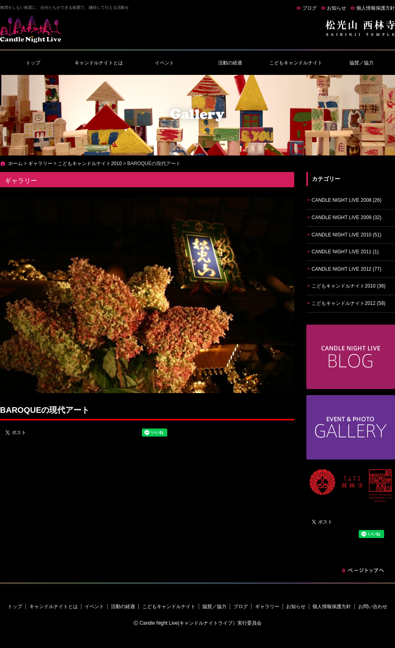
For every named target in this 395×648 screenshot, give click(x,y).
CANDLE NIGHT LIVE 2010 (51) (346, 235)
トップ (33, 63)
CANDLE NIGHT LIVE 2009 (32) (346, 217)
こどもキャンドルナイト (295, 63)
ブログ (309, 8)
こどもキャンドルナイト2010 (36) (348, 286)
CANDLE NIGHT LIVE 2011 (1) (345, 252)
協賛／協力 (361, 63)
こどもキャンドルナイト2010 (90, 163)
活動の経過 (230, 63)
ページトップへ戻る (363, 570)
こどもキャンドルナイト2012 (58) (348, 303)
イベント (164, 63)
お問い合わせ (372, 606)
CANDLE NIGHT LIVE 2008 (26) (346, 200)
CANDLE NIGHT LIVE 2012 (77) (346, 269)
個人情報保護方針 (375, 8)
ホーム (15, 163)
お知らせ (336, 8)
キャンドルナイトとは (99, 63)
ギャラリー (40, 163)
